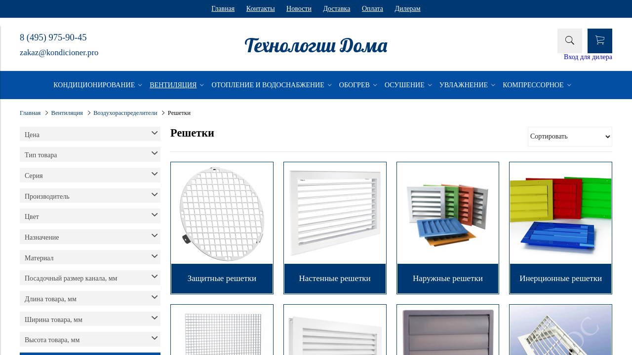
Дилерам (407, 8)
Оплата (372, 8)
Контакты (260, 8)
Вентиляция (67, 112)
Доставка (336, 8)
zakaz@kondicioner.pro (59, 52)
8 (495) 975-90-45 (53, 37)
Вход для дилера (588, 57)
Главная (223, 8)
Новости (299, 8)
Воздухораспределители (125, 112)
